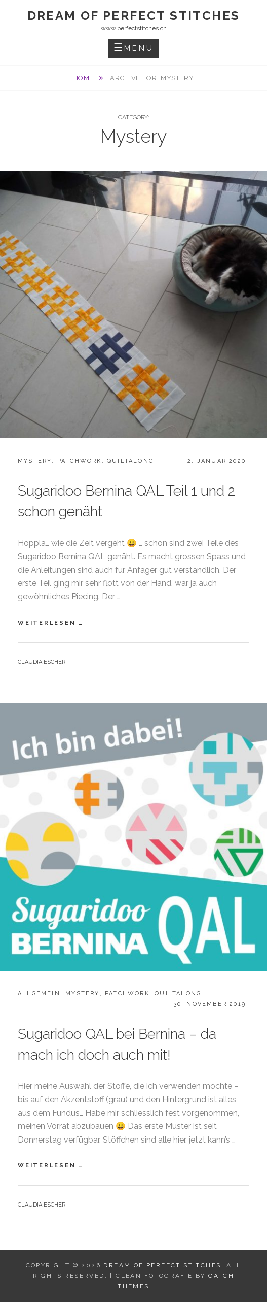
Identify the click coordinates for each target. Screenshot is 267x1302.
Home (84, 78)
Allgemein (39, 993)
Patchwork (79, 461)
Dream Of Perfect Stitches (133, 15)
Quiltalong (130, 461)
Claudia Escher (41, 662)
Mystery (35, 461)
